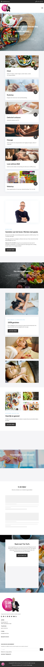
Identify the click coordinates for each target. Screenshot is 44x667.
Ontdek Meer (10, 249)
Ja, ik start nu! (22, 555)
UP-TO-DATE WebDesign (26, 665)
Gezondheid (13, 39)
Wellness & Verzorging (27, 39)
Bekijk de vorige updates (6, 651)
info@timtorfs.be (5, 633)
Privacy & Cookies (16, 665)
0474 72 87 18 (4, 628)
